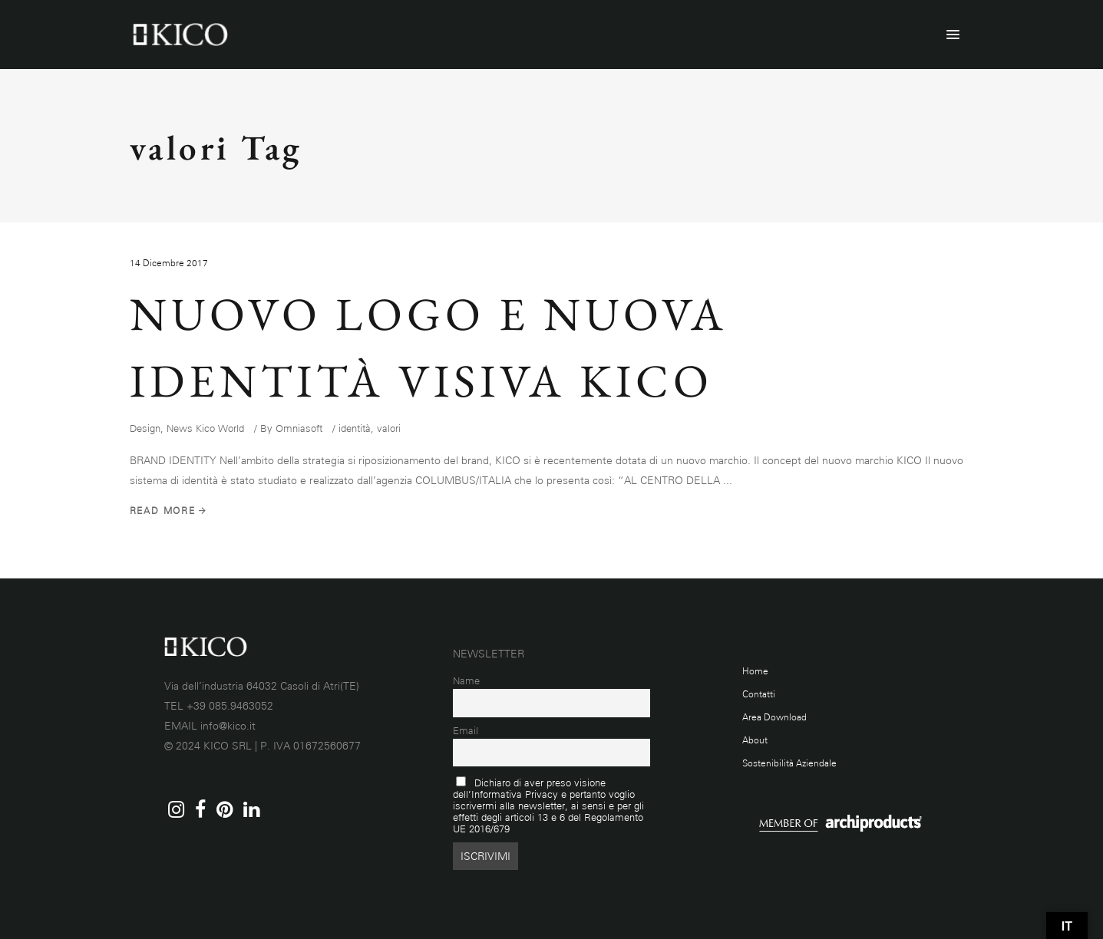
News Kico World (205, 428)
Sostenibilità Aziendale (789, 763)
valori (389, 428)
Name (466, 681)
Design (145, 428)
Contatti (758, 694)
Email (465, 730)
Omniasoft (299, 428)
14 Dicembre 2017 (169, 263)
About (755, 740)
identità (354, 428)
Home (755, 671)
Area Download (774, 717)
